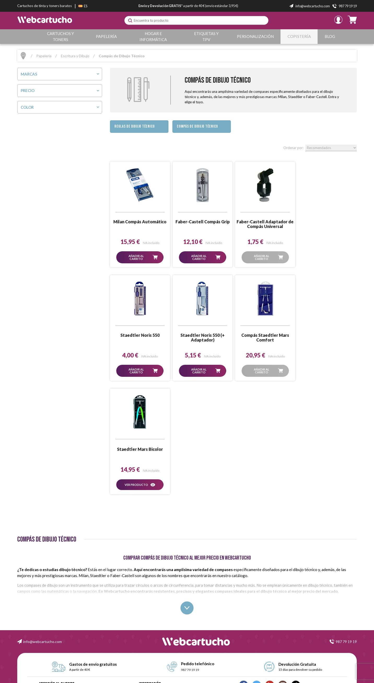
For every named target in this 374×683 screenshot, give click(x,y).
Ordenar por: (293, 148)
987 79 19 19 (346, 528)
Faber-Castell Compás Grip (202, 221)
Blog (330, 36)
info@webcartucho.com (42, 528)
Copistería (299, 36)
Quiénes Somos (150, 582)
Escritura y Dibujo (75, 56)
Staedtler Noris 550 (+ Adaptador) (140, 337)
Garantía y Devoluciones (156, 605)
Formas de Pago (150, 611)
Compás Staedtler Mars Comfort (202, 337)
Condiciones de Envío (154, 600)
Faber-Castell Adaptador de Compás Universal (264, 224)
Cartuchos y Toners (60, 36)
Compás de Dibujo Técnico (197, 126)
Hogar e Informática (153, 36)
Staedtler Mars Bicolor (264, 335)
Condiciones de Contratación (159, 594)
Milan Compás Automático (139, 221)
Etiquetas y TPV (206, 36)
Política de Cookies (152, 623)
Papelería (106, 36)
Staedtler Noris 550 (326, 221)
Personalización (255, 36)
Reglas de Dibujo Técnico (134, 126)
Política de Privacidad (153, 617)
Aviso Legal (147, 588)
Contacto (145, 629)
